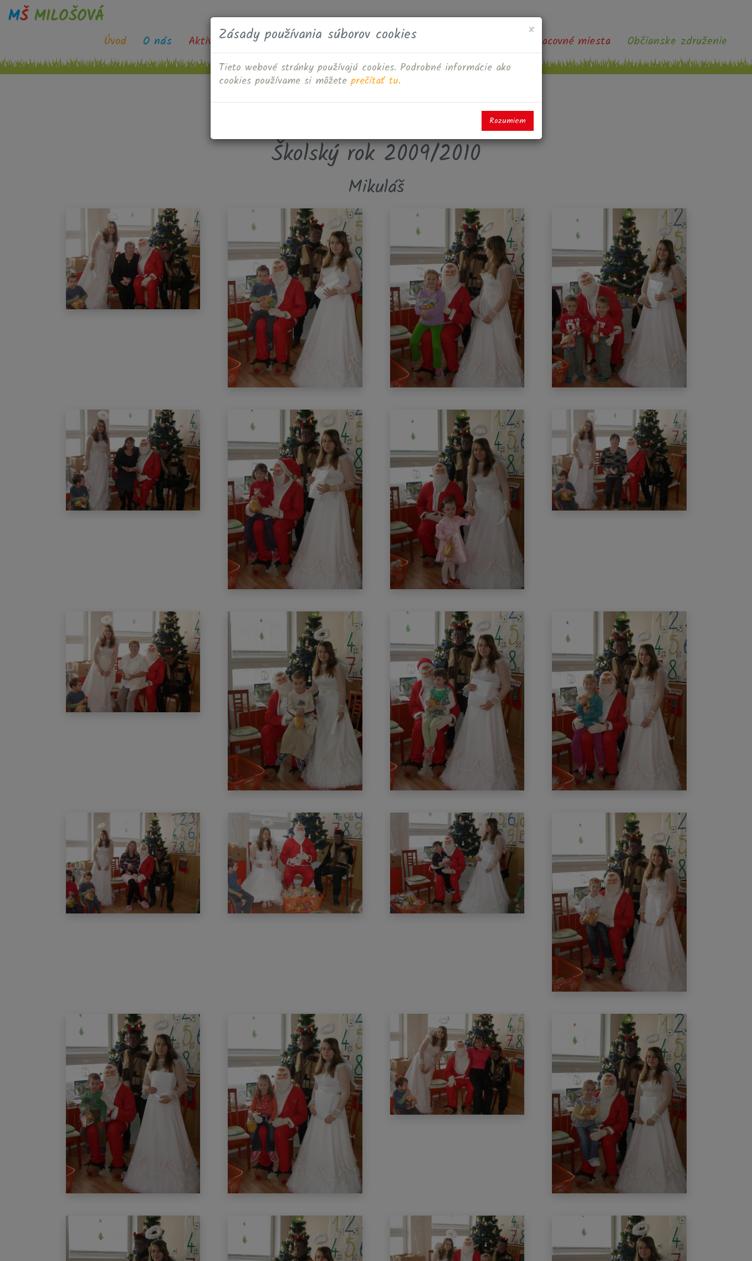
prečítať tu (374, 81)
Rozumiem (507, 121)
